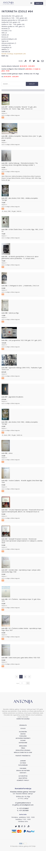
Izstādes (23, 763)
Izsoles (23, 728)
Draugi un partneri (23, 770)
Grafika (23, 734)
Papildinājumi (23, 765)
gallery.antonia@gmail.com (22, 805)
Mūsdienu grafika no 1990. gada (13, 26)
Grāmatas (6, 45)
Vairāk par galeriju (23, 719)
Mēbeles (5, 49)
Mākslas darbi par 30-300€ (23, 752)
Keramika (5, 28)
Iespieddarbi (23, 742)
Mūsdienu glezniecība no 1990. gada (14, 20)
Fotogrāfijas (6, 47)
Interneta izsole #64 (17, 11)
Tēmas (23, 748)
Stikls (4, 33)
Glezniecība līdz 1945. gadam (12, 16)
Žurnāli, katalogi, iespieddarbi (14, 54)
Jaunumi (23, 761)
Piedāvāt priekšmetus (23, 756)
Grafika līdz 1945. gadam (11, 22)
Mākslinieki (23, 746)
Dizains (23, 740)
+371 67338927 (23, 808)
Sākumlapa (23, 725)
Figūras (5, 41)
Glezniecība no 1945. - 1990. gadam (14, 18)
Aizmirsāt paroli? (23, 780)
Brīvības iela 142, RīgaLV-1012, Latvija (23, 797)
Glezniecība (23, 732)
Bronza (5, 37)
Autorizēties (23, 776)
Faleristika (6, 51)
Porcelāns (6, 31)
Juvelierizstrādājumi (9, 39)
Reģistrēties (23, 778)
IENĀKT (39, 3)
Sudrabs (5, 35)
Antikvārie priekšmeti (23, 738)
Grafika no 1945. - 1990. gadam (13, 24)
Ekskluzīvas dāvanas (23, 750)
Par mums (23, 768)
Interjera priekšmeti (9, 43)
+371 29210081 (23, 810)
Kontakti (23, 773)
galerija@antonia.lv (23, 803)
